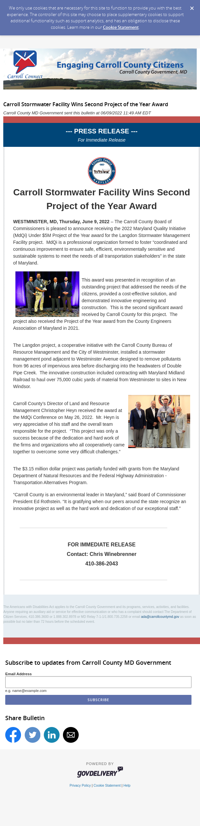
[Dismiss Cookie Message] (192, 6)
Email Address (18, 674)
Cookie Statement (121, 27)
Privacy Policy (80, 785)
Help (126, 785)
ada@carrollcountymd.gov (160, 617)
